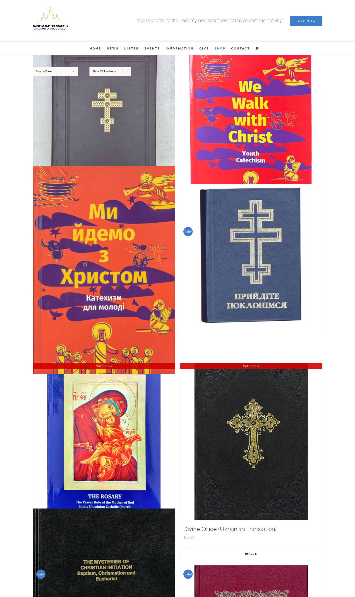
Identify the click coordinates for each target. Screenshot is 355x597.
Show (104, 71)
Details (252, 554)
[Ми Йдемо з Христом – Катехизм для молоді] (104, 270)
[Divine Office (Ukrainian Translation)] (251, 441)
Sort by (44, 71)
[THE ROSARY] (104, 441)
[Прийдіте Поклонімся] (251, 255)
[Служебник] (104, 133)
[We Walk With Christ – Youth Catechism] (251, 133)
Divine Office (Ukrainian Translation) (230, 529)
